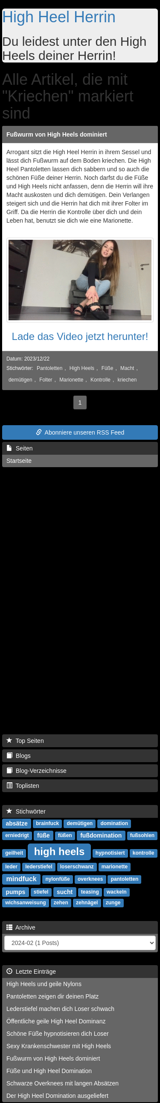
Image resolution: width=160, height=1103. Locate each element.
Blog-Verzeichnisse (36, 770)
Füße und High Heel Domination (49, 1070)
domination (114, 824)
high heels (59, 851)
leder (11, 867)
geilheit (14, 853)
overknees (90, 879)
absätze (16, 823)
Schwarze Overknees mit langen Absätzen (62, 1083)
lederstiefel (38, 867)
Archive (20, 927)
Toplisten (22, 785)
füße (43, 835)
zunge (113, 903)
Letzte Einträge (31, 971)
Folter (45, 380)
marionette (115, 867)
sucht (65, 891)
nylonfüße (57, 879)
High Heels (82, 368)
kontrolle (143, 853)
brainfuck (47, 824)
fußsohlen (142, 836)
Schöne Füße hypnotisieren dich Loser (57, 1033)
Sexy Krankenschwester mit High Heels (58, 1046)
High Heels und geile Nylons (43, 984)
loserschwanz (77, 867)
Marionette (71, 380)
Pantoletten (49, 368)
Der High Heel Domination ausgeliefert (57, 1095)
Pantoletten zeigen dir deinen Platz (52, 996)
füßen (65, 836)
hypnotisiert (110, 853)
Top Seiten (25, 740)
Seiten (19, 448)
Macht (127, 368)
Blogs (18, 755)
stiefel (41, 892)
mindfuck (21, 878)
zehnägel (87, 903)
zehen (61, 903)
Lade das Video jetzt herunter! (80, 336)
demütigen (20, 380)
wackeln (117, 892)
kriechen (127, 380)
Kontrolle (100, 380)
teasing (90, 892)
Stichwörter (26, 811)
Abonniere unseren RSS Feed (80, 432)
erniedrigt (17, 836)
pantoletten (125, 879)
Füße (107, 368)
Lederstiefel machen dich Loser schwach (60, 1008)
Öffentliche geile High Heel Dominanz (55, 1021)
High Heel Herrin (59, 17)
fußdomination (101, 835)
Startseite (19, 460)
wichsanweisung (25, 903)
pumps (15, 891)
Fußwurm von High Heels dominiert (56, 134)
